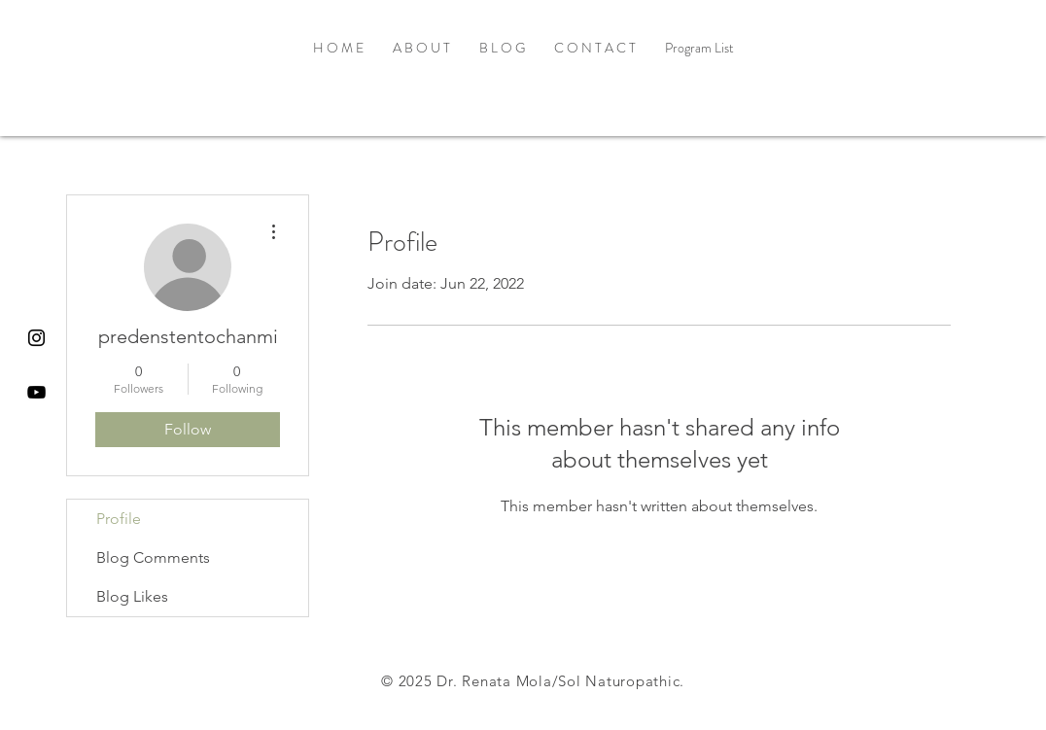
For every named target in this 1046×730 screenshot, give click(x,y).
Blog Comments (153, 557)
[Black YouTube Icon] (36, 392)
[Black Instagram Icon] (36, 338)
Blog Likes (132, 596)
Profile (118, 518)
